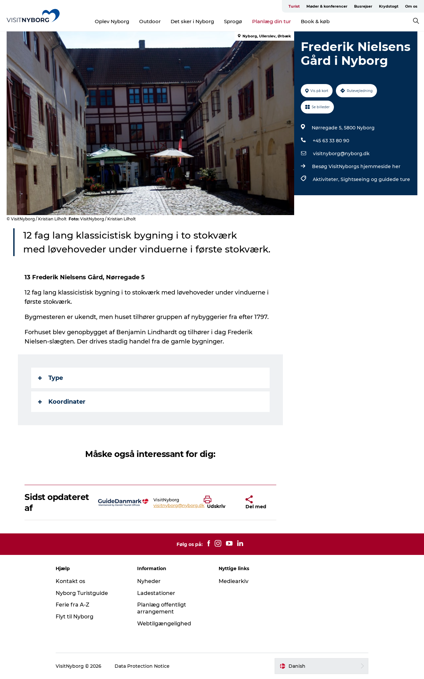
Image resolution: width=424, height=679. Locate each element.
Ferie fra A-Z (72, 605)
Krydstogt (388, 6)
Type (50, 378)
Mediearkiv (233, 581)
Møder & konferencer (326, 6)
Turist (294, 6)
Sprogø (233, 21)
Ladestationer (156, 593)
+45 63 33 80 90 (331, 141)
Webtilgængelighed (164, 623)
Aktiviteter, (327, 179)
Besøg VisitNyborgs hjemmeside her (356, 166)
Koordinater (61, 401)
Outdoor (150, 21)
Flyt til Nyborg (74, 616)
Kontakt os (70, 581)
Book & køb (315, 21)
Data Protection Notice (142, 666)
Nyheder (149, 581)
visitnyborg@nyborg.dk (341, 154)
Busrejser (363, 6)
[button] (220, 503)
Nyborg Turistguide (82, 593)
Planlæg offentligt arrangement (161, 608)
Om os (411, 6)
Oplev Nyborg (112, 21)
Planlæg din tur (271, 21)
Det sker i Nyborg (192, 21)
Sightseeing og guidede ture (375, 179)
